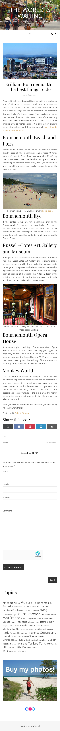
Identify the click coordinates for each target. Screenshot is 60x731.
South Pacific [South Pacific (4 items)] (43, 640)
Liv (6, 442)
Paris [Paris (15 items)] (6, 632)
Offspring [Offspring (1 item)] (50, 629)
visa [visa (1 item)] (33, 648)
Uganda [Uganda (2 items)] (53, 644)
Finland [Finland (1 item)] (53, 614)
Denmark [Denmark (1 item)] (35, 610)
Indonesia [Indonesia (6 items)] (22, 621)
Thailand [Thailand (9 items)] (22, 643)
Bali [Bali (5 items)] (51, 603)
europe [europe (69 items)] (24, 613)
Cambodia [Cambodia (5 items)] (35, 606)
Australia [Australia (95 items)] (29, 602)
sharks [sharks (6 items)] (41, 636)
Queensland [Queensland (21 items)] (48, 632)
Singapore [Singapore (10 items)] (9, 639)
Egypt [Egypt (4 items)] (15, 614)
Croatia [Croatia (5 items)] (16, 610)
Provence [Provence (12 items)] (33, 632)
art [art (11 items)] (11, 603)
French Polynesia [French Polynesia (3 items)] (28, 618)
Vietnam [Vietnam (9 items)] (27, 647)
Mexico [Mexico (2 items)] (31, 625)
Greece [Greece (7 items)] (6, 621)
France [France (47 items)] (14, 617)
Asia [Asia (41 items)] (17, 602)
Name (6, 471)
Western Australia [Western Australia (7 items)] (12, 651)
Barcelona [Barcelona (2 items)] (18, 606)
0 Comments (51, 442)
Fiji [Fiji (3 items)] (48, 614)
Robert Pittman (22, 413)
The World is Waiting (30, 13)
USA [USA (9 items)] (19, 647)
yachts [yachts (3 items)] (25, 651)
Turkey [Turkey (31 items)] (33, 643)
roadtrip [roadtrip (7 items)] (7, 636)
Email (6, 484)
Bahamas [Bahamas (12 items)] (43, 603)
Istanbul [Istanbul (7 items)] (44, 621)
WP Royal (36, 726)
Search (52, 580)
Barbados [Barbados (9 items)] (8, 606)
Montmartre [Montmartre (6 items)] (9, 628)
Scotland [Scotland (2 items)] (25, 636)
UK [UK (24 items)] (5, 647)
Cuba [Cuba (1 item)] (22, 610)
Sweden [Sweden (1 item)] (14, 644)
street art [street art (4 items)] (7, 643)
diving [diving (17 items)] (43, 609)
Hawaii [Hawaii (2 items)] (13, 622)
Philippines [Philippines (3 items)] (22, 633)
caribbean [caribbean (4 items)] (7, 610)
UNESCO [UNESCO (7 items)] (11, 647)
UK (5, 436)
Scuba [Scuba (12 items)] (33, 636)
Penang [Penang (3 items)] (13, 633)
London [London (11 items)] (12, 625)
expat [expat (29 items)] (35, 614)
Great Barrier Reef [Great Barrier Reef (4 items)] (45, 618)
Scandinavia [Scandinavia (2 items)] (16, 636)
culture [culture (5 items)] (28, 610)
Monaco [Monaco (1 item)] (37, 626)
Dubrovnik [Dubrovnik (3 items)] (7, 614)
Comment (7, 510)
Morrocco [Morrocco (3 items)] (20, 629)
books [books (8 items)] (26, 606)
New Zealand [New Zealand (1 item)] (29, 629)
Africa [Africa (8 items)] (6, 602)
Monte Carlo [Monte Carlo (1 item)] (44, 626)
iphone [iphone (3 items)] (31, 622)
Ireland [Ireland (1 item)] (37, 622)
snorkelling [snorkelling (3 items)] (20, 640)
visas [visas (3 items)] (38, 647)
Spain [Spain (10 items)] (53, 639)
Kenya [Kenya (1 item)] (5, 626)
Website (6, 497)
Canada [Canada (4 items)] (44, 606)
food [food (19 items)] (6, 618)
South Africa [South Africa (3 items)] (31, 640)
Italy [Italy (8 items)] (51, 621)
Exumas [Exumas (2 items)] (43, 614)
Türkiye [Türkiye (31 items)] (44, 643)
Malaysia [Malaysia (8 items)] (22, 625)
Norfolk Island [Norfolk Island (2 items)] (40, 629)
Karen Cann (47, 211)
